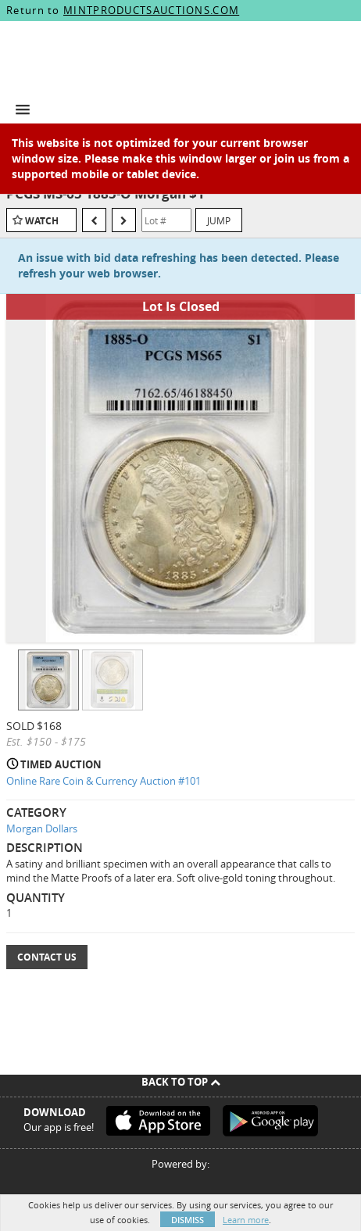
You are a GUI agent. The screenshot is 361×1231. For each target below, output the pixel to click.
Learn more (246, 1220)
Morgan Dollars (41, 828)
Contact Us (47, 957)
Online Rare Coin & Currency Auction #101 (103, 781)
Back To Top (180, 1082)
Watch (42, 220)
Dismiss (187, 1220)
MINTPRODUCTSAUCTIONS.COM (151, 10)
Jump (219, 220)
